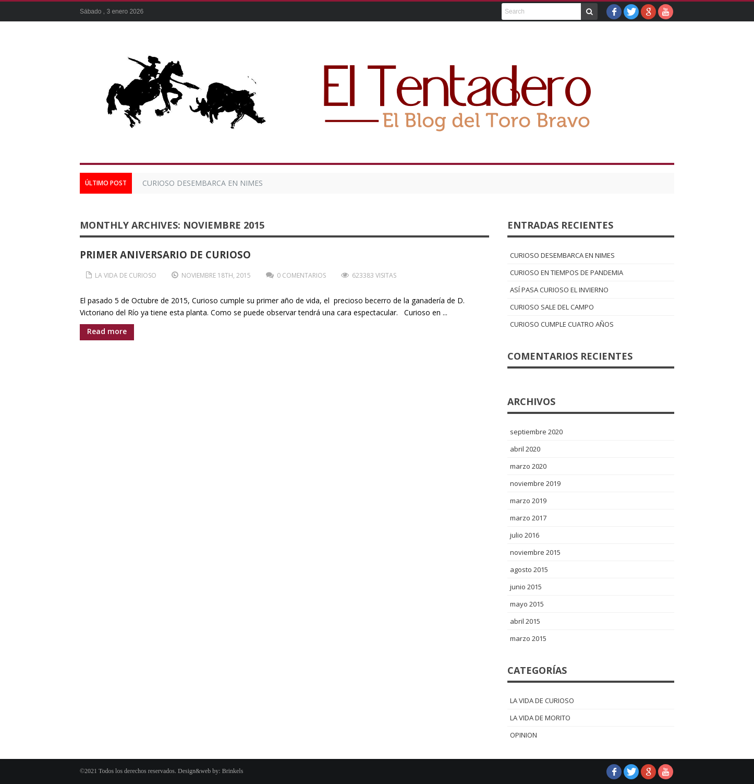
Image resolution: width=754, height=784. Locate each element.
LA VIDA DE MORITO (540, 717)
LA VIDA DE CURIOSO (125, 275)
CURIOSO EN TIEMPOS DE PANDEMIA (566, 272)
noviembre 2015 (535, 552)
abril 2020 (525, 449)
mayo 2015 (527, 604)
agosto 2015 (529, 569)
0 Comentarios (301, 275)
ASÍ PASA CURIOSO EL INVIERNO (559, 289)
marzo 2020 (528, 466)
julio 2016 (524, 535)
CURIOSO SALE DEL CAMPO (552, 307)
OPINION (523, 735)
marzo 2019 (528, 500)
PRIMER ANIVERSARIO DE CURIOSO (165, 254)
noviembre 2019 (535, 483)
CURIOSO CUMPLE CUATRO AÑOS (562, 324)
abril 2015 (525, 621)
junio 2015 (526, 586)
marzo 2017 (528, 517)
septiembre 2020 (536, 431)
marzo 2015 (528, 638)
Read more (107, 331)
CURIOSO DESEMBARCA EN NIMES (202, 183)
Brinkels (233, 771)
